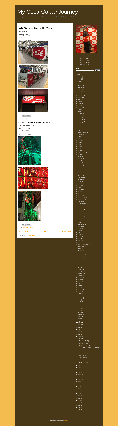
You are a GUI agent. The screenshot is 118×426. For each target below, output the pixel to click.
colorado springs (82, 132)
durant (79, 144)
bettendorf (80, 107)
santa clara (80, 263)
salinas (79, 248)
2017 (79, 365)
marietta (80, 195)
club (79, 130)
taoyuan (80, 289)
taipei (79, 287)
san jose (80, 257)
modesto (80, 205)
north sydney (81, 224)
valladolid (80, 306)
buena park (81, 113)
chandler (80, 124)
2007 (79, 388)
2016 (79, 367)
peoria (79, 240)
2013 (79, 374)
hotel (79, 173)
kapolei (79, 181)
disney (79, 140)
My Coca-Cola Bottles (83, 58)
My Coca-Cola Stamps (84, 62)
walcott (79, 316)
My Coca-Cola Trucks (83, 64)
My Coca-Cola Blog (83, 56)
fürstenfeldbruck (82, 158)
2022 (79, 329)
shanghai (80, 269)
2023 (79, 327)
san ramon (80, 261)
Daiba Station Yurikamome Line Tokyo (35, 28)
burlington (80, 115)
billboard (80, 109)
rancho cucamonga (83, 244)
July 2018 (82, 355)
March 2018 (82, 360)
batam (79, 99)
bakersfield (80, 91)
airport (79, 79)
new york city (81, 220)
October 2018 (83, 343)
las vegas (30, 227)
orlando (79, 236)
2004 (79, 395)
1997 (79, 407)
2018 (79, 339)
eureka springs (81, 152)
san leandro (81, 259)
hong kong (80, 169)
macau (79, 191)
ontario (79, 232)
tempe (79, 291)
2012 (79, 377)
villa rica (80, 314)
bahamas (80, 89)
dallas (79, 136)
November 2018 (83, 341)
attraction (25, 227)
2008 (79, 386)
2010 (79, 381)
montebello (80, 210)
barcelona (80, 95)
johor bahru (81, 177)
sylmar (79, 285)
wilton (79, 318)
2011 (79, 379)
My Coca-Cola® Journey (48, 12)
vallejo (79, 308)
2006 (79, 391)
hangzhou (80, 165)
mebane (80, 201)
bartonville (80, 97)
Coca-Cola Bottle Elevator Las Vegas (34, 122)
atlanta (79, 85)
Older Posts (66, 232)
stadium (80, 277)
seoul (79, 267)
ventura (79, 312)
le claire (80, 187)
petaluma (80, 242)
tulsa (79, 300)
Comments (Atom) (30, 235)
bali (78, 93)
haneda (79, 162)
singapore (80, 273)
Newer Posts (23, 232)
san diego (80, 252)
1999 (79, 403)
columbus (80, 134)
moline (79, 207)
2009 (79, 384)
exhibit (79, 154)
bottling (79, 111)
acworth (80, 77)
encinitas (80, 150)
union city (80, 304)
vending (80, 310)
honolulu (80, 171)
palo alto (80, 238)
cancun (79, 117)
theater (79, 293)
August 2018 (82, 353)
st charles (80, 275)
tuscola (79, 302)
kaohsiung (80, 179)
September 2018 (84, 345)
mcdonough (81, 199)
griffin (79, 160)
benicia (79, 103)
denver (79, 138)
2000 (79, 400)
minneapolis (81, 203)
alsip (79, 81)
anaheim (80, 83)
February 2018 (83, 362)
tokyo (28, 118)
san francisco (81, 255)
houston (80, 175)
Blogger (66, 420)
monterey (80, 212)
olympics (80, 230)
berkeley (80, 105)
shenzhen (80, 271)
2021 (79, 332)
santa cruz (80, 265)
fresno (79, 156)
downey (80, 142)
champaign (80, 122)
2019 (79, 336)
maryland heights (82, 197)
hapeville (80, 167)
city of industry (81, 128)
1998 (79, 405)
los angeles (81, 189)
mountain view (81, 214)
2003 (79, 398)
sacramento (81, 246)
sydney (79, 283)
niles (79, 222)
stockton (80, 279)
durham (80, 146)
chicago (80, 126)
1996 (79, 410)
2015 (79, 370)
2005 (79, 393)
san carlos (80, 250)
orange (79, 234)
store (79, 281)
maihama (80, 193)
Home (45, 232)
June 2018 (82, 357)
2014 (79, 372)
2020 (79, 334)
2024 (79, 324)
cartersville (80, 120)
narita (79, 218)
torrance (80, 298)
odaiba (24, 118)
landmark (80, 183)
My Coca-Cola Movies (83, 60)
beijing (79, 101)
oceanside (80, 226)
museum (80, 216)
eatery (79, 148)
